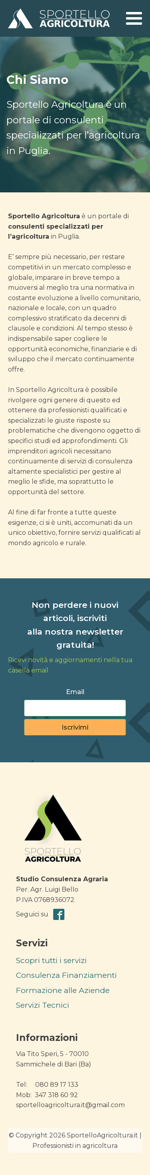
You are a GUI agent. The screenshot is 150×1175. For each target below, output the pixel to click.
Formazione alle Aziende (63, 990)
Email (75, 692)
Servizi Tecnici (42, 1005)
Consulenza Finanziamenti (66, 975)
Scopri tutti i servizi (51, 960)
